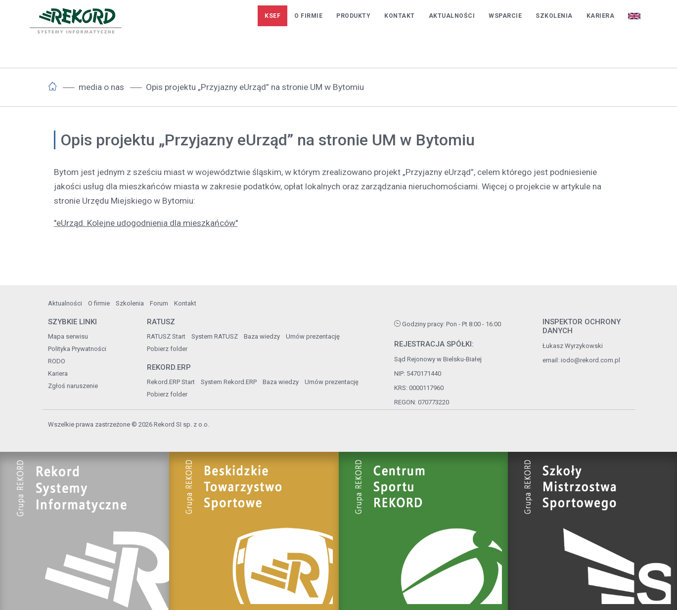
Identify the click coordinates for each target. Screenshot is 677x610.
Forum (159, 303)
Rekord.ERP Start (171, 382)
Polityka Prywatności (77, 348)
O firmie (308, 15)
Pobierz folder (167, 348)
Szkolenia (554, 15)
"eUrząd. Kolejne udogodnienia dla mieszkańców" (146, 223)
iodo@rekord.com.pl (590, 360)
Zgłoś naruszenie (73, 386)
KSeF (272, 15)
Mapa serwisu (68, 336)
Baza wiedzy (262, 336)
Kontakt (399, 15)
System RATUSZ (214, 336)
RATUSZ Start (166, 336)
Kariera (601, 15)
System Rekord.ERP (229, 382)
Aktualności (452, 15)
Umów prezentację (313, 336)
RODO (56, 361)
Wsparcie (505, 15)
